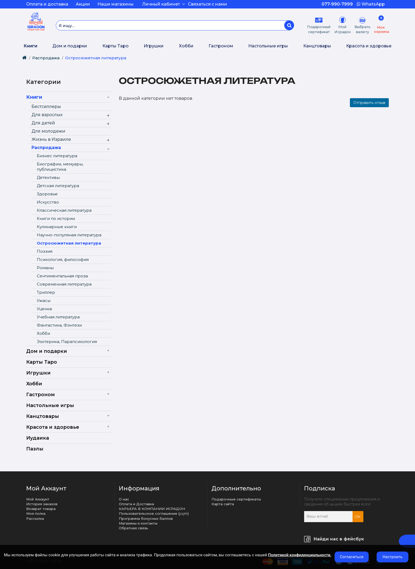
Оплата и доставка (47, 4)
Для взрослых (46, 114)
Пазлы (34, 449)
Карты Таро (115, 45)
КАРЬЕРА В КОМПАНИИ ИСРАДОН (152, 509)
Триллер (46, 292)
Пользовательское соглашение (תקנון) (154, 513)
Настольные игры (268, 45)
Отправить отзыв (369, 102)
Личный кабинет (163, 4)
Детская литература (58, 185)
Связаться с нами (207, 4)
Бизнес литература (57, 155)
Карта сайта (222, 504)
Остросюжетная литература (95, 57)
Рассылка (35, 518)
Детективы (48, 177)
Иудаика (37, 438)
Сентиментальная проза (62, 275)
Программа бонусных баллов (146, 518)
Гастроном (221, 45)
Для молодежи (48, 131)
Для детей (43, 122)
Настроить (393, 556)
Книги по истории (56, 218)
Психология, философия (63, 259)
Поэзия (44, 251)
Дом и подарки (69, 45)
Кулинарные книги (57, 226)
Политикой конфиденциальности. (299, 555)
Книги (30, 45)
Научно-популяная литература (69, 234)
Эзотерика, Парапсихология (67, 341)
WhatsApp (371, 4)
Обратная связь (133, 528)
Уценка (44, 308)
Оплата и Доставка (136, 504)
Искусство (48, 202)
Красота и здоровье (368, 45)
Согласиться (351, 556)
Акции (83, 4)
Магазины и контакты (138, 523)
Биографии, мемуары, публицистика (60, 166)
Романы (45, 267)
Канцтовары (317, 45)
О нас (124, 499)
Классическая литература (64, 210)
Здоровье (47, 193)
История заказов (41, 504)
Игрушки (154, 45)
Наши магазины (115, 4)
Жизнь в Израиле (51, 139)
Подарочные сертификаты (236, 499)
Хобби (186, 45)
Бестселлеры (46, 106)
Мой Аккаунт (37, 499)
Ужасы (44, 300)
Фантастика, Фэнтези (59, 325)
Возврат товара (41, 509)
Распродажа (46, 57)
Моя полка (36, 513)
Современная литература (64, 284)
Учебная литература (58, 316)
